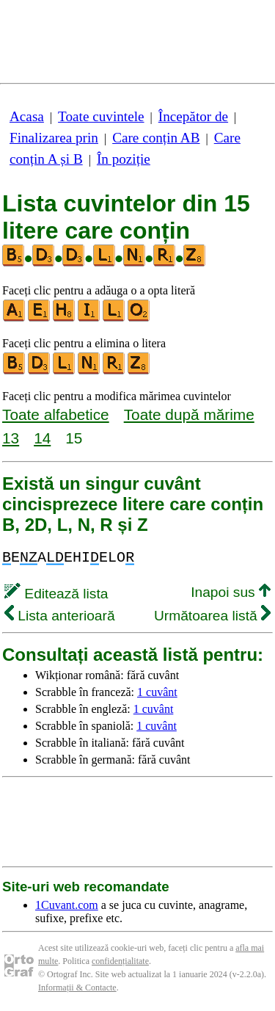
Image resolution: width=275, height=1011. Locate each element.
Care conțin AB (155, 137)
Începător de (193, 116)
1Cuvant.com (66, 905)
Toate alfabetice (55, 414)
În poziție (123, 159)
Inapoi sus (231, 592)
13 (10, 438)
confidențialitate (120, 961)
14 (42, 438)
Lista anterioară (59, 615)
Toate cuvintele (101, 116)
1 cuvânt (157, 692)
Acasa (27, 116)
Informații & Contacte (77, 987)
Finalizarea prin (54, 137)
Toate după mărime (189, 414)
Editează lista (56, 593)
